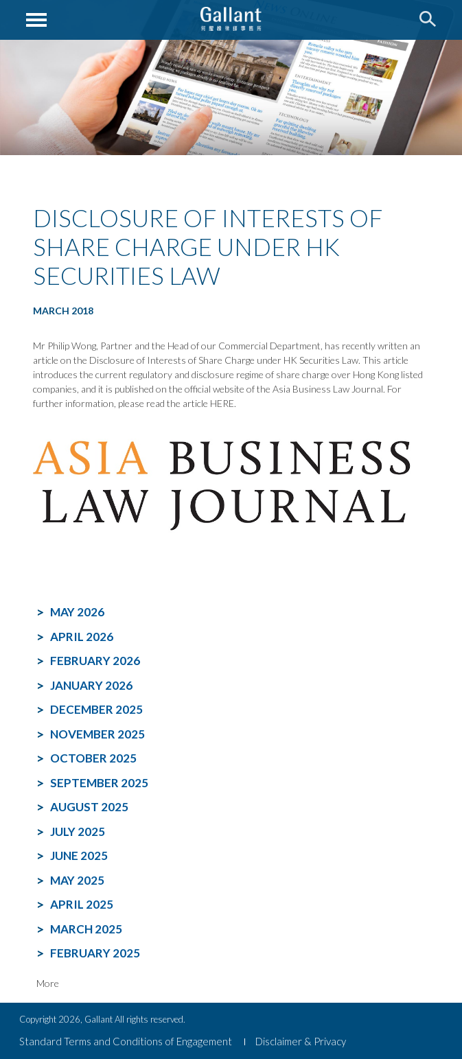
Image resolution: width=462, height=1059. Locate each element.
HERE (222, 403)
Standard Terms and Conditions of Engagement (125, 1041)
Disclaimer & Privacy (300, 1041)
